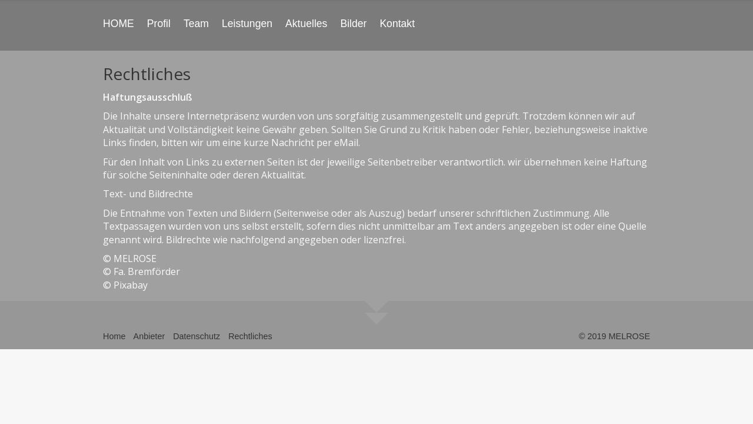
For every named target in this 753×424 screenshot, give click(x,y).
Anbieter (149, 336)
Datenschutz (196, 336)
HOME (118, 23)
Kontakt (397, 23)
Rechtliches (250, 336)
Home (114, 336)
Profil (159, 23)
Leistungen (247, 23)
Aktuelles (306, 23)
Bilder (353, 23)
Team (196, 23)
